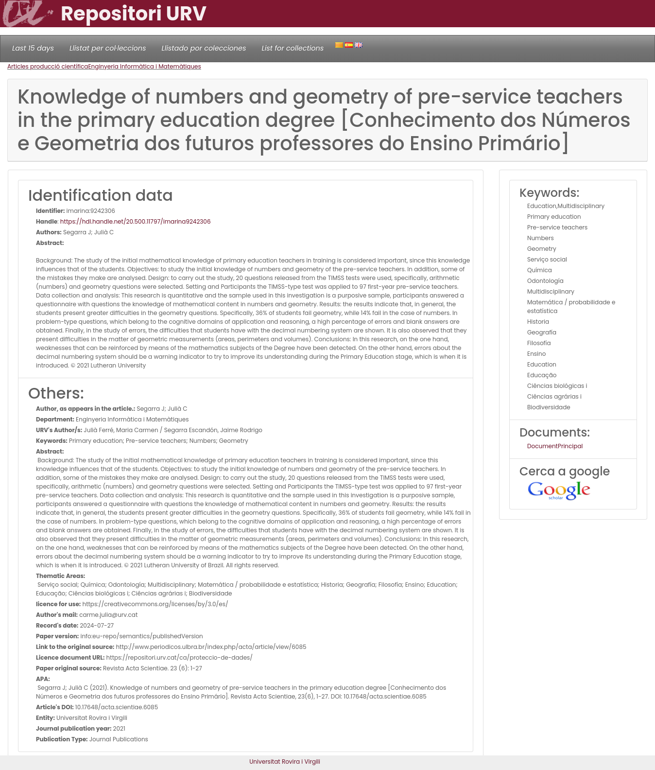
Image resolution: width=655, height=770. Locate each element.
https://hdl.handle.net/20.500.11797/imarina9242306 (135, 221)
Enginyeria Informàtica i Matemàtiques (144, 66)
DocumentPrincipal (555, 446)
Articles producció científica (47, 66)
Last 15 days (33, 48)
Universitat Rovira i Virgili (284, 761)
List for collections (292, 48)
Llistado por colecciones (204, 48)
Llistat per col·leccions (107, 48)
